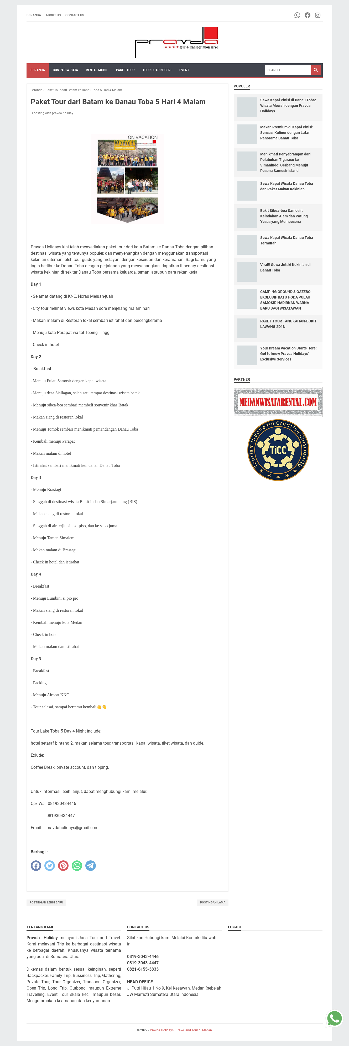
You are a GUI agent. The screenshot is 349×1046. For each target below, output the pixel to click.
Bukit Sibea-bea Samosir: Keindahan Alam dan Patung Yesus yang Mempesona (284, 216)
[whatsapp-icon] (297, 15)
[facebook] (36, 865)
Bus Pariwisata (65, 70)
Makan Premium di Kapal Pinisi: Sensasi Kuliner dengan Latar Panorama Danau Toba (286, 132)
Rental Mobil (97, 70)
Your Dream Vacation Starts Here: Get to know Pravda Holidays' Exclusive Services (288, 353)
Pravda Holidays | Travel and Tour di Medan (181, 1030)
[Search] (288, 70)
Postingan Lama (212, 902)
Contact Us (74, 15)
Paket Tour (125, 70)
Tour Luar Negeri (157, 70)
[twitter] (49, 865)
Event (184, 70)
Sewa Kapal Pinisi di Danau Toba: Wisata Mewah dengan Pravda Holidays (288, 105)
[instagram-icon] (318, 15)
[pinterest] (63, 865)
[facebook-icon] (307, 15)
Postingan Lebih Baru (46, 902)
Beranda (34, 15)
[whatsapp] (77, 865)
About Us (53, 15)
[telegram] (90, 865)
